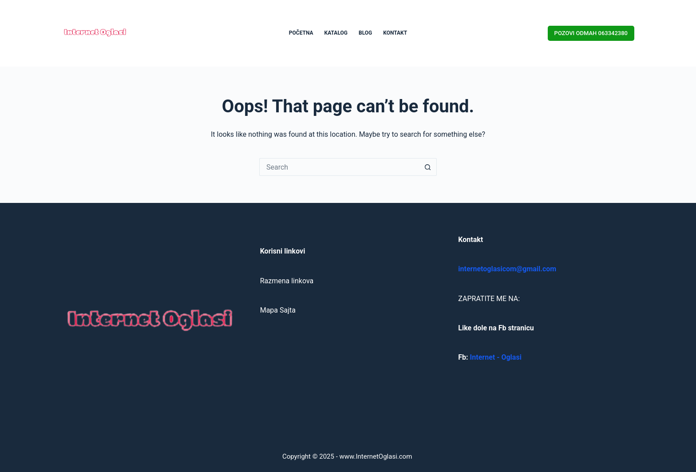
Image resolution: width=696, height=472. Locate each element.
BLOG (365, 33)
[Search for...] (339, 167)
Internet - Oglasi (496, 357)
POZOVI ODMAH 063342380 (591, 33)
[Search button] (428, 167)
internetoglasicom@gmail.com (507, 269)
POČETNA (301, 33)
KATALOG (336, 33)
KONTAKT (395, 33)
